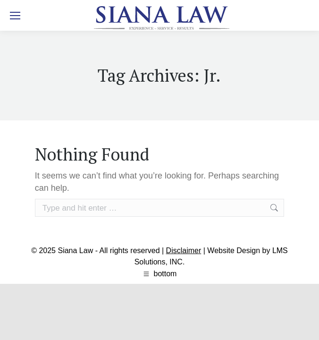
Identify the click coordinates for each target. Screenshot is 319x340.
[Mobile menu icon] (15, 15)
